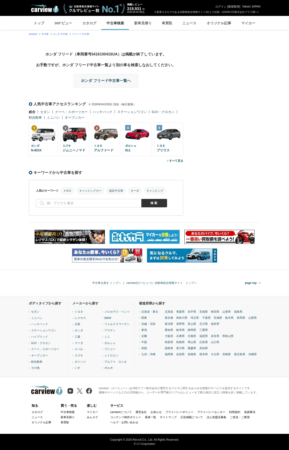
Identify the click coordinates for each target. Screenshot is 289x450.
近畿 (144, 336)
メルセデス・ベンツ (117, 311)
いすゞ (79, 368)
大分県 (215, 354)
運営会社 (141, 412)
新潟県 (169, 324)
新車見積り (143, 23)
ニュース (189, 23)
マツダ (79, 343)
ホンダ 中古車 (60, 34)
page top (251, 283)
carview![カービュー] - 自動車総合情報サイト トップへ (161, 283)
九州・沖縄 (148, 354)
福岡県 (169, 354)
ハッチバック (102, 112)
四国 (144, 348)
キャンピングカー (90, 190)
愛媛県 (192, 348)
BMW (107, 318)
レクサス (80, 318)
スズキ (79, 355)
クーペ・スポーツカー (71, 112)
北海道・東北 (149, 311)
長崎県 (192, 354)
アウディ (110, 330)
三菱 (77, 336)
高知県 (203, 348)
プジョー (110, 349)
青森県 (180, 311)
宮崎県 (226, 354)
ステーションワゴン (132, 112)
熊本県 (203, 354)
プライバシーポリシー (179, 412)
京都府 (192, 336)
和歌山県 (228, 336)
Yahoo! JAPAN (251, 6)
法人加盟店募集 (216, 417)
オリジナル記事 (219, 23)
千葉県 (206, 317)
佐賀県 (180, 354)
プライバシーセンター (211, 412)
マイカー (248, 23)
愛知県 (169, 330)
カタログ (89, 23)
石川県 (203, 324)
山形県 (226, 311)
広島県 (203, 342)
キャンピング (154, 190)
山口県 (215, 342)
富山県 (192, 324)
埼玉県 (194, 317)
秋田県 (215, 311)
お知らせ (156, 412)
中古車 (45, 34)
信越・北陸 (148, 324)
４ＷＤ (67, 190)
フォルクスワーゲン (117, 324)
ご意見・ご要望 (240, 417)
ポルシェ (110, 343)
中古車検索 (115, 23)
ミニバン (53, 117)
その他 (35, 368)
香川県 (180, 348)
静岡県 (192, 330)
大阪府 (169, 336)
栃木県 (229, 317)
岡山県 (192, 342)
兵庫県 (180, 336)
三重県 (203, 330)
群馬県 (241, 317)
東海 (144, 330)
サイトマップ (168, 417)
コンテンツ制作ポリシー (125, 417)
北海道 (169, 311)
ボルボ (108, 368)
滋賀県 (203, 336)
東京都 (169, 317)
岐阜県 (180, 330)
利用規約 (234, 412)
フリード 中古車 (80, 34)
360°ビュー (63, 23)
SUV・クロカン (163, 112)
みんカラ (92, 417)
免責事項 (249, 412)
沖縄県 (252, 354)
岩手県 (192, 311)
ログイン (221, 6)
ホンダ (79, 330)
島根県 (180, 342)
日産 (77, 324)
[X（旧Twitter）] (80, 391)
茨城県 (218, 317)
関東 (144, 317)
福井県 (215, 324)
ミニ (107, 336)
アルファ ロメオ (115, 361)
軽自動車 (35, 117)
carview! (33, 34)
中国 (144, 342)
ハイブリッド (39, 336)
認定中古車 (116, 190)
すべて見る (176, 160)
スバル (79, 349)
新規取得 (233, 6)
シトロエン (111, 355)
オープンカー (74, 117)
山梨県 (252, 317)
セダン (45, 112)
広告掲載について (191, 417)
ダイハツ (80, 361)
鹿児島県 (239, 354)
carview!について (121, 412)
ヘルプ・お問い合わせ (124, 422)
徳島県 (169, 348)
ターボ (135, 190)
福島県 (238, 311)
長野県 (180, 324)
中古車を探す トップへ (106, 283)
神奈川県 (181, 317)
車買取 (167, 23)
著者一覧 (150, 417)
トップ (39, 23)
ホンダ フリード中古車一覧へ (106, 81)
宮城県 (203, 311)
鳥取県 (169, 342)
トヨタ (79, 311)
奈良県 (215, 336)
